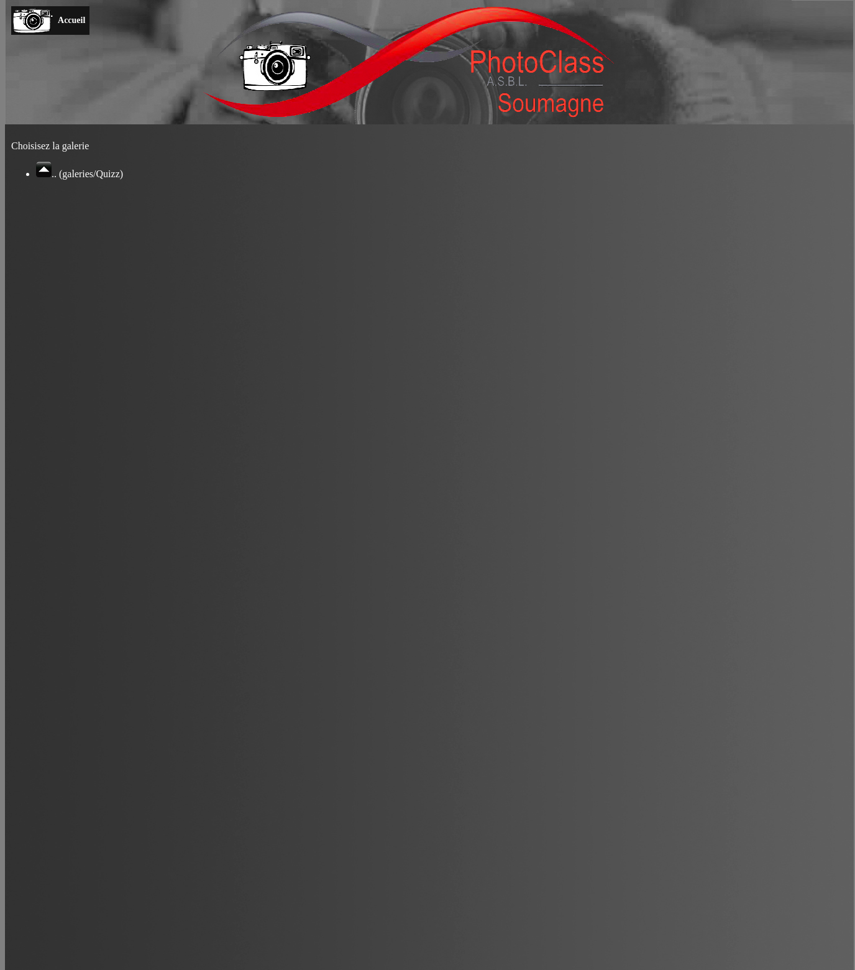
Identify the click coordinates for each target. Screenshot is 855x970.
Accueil (72, 20)
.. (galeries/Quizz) (79, 174)
